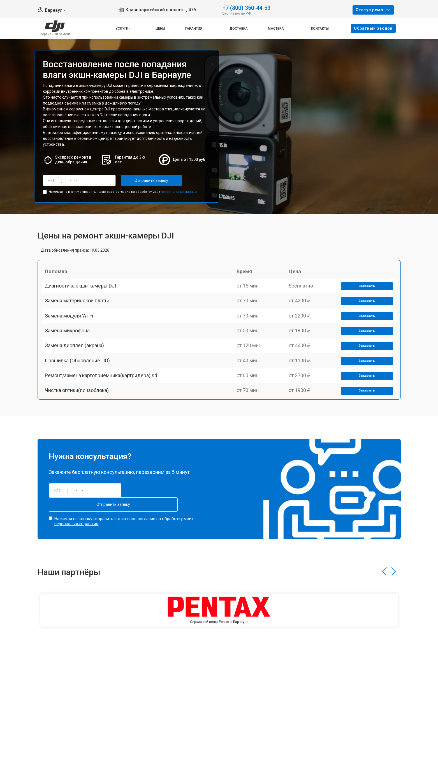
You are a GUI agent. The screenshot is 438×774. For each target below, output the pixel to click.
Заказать (365, 291)
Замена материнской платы (79, 310)
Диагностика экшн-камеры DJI (83, 291)
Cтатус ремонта (373, 10)
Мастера (276, 29)
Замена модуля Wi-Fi (71, 330)
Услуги (121, 29)
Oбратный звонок (373, 28)
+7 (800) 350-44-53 (246, 7)
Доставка (239, 29)
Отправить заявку (143, 180)
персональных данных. (179, 190)
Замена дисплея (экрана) (76, 369)
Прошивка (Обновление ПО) (79, 388)
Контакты (320, 29)
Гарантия (193, 29)
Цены (160, 29)
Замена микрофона (69, 349)
